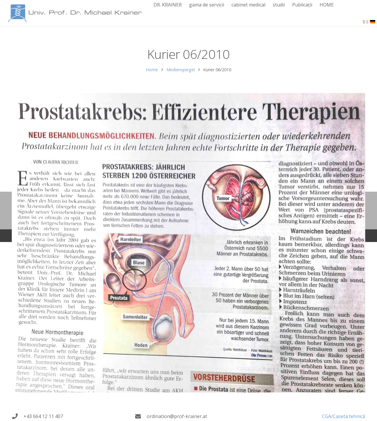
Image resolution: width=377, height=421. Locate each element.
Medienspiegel (180, 69)
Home (152, 69)
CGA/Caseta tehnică (343, 416)
